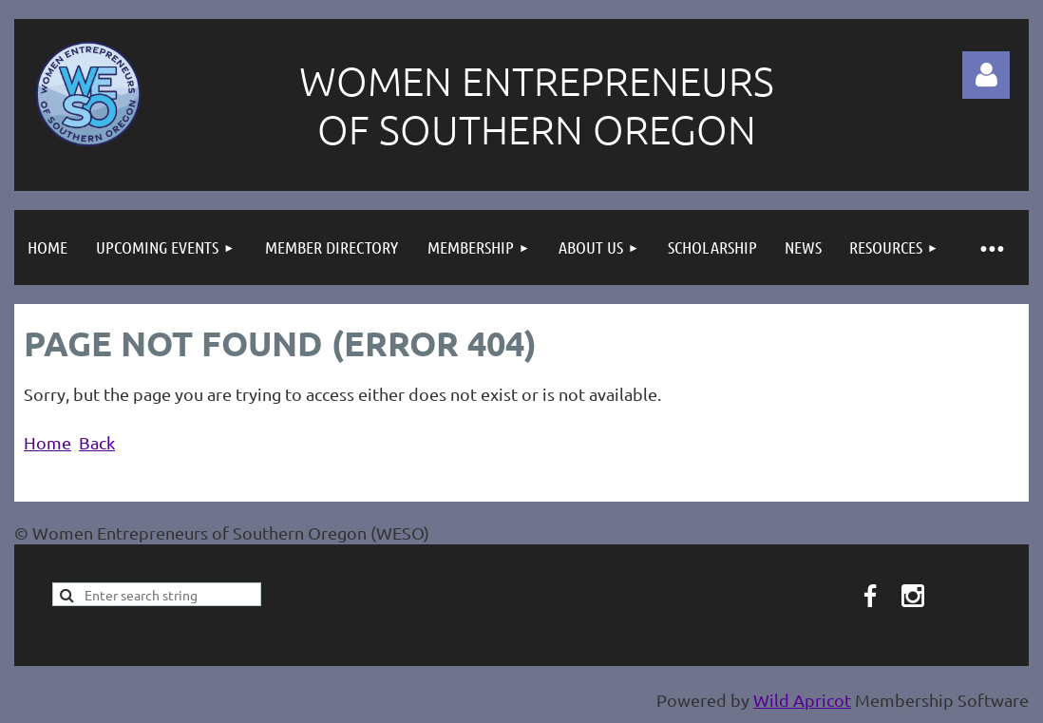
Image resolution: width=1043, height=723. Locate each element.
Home (47, 442)
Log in (986, 75)
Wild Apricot (802, 700)
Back (97, 442)
